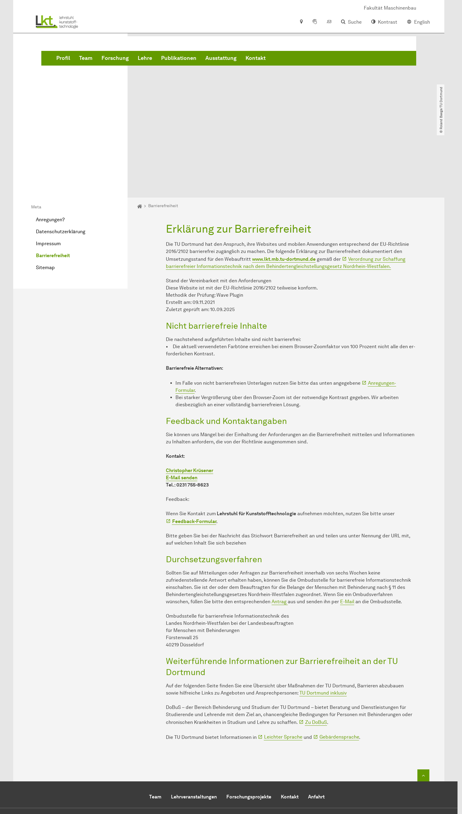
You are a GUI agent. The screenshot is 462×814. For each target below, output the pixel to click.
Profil (154, 60)
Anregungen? (50, 151)
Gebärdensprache (339, 668)
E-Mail (347, 533)
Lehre (236, 60)
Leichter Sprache (283, 668)
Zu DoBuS (316, 653)
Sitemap (45, 199)
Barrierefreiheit (53, 187)
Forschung (206, 60)
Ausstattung (312, 60)
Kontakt (347, 60)
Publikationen (269, 60)
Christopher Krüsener (189, 402)
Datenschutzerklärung (60, 163)
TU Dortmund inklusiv (323, 624)
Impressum (48, 175)
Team (177, 60)
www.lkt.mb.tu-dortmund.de (284, 190)
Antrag (280, 533)
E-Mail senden (181, 409)
